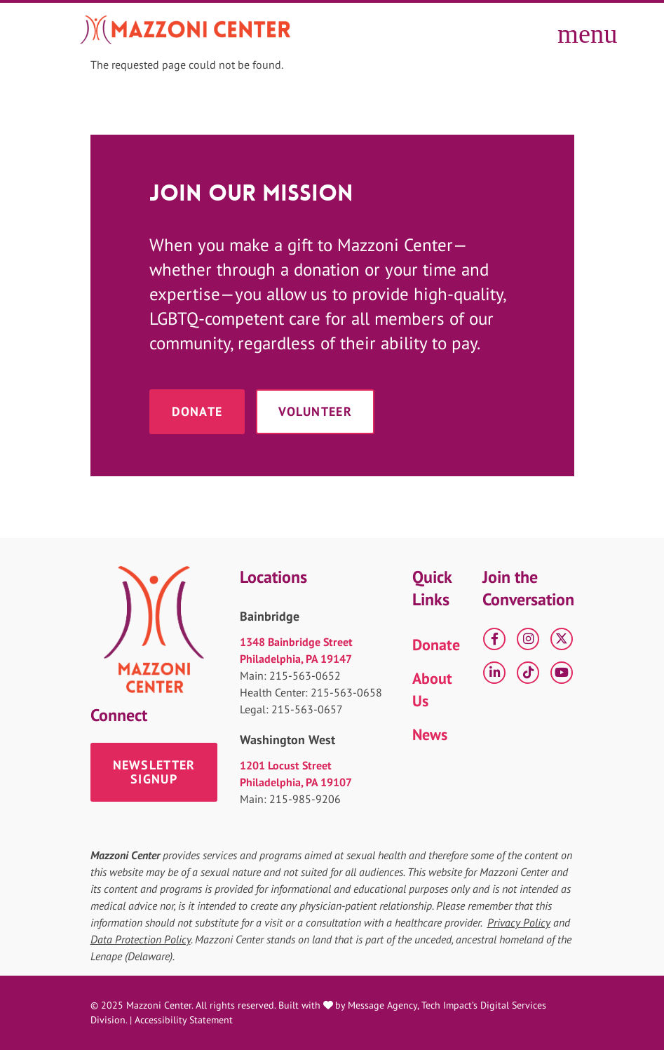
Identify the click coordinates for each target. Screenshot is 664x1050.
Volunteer (315, 411)
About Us (432, 689)
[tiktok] (528, 672)
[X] (561, 639)
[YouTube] (561, 672)
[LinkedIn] (494, 672)
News (429, 734)
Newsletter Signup (154, 772)
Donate (197, 411)
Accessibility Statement (184, 1020)
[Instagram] (528, 639)
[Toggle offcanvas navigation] (571, 29)
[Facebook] (494, 639)
